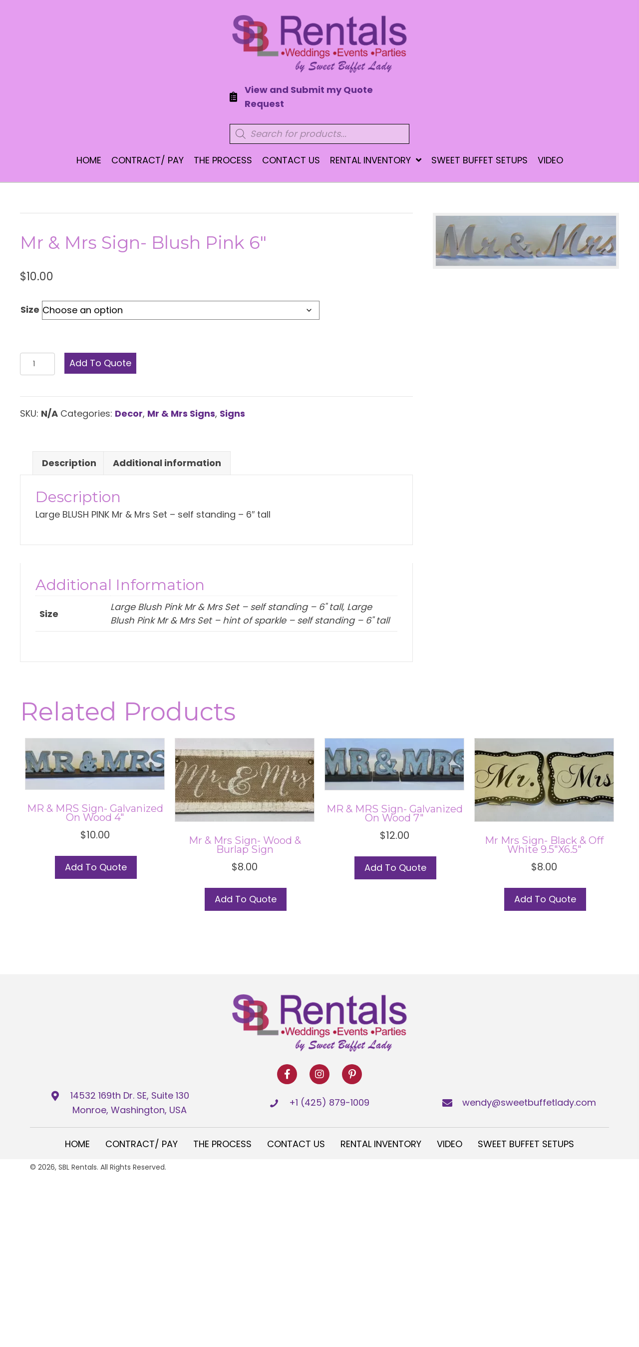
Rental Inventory (380, 1144)
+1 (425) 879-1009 (329, 1102)
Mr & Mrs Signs (181, 413)
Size (29, 309)
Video (449, 1144)
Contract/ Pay (141, 1144)
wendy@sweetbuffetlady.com (529, 1102)
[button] (287, 1074)
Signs (232, 413)
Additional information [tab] (167, 463)
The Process (222, 1144)
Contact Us (296, 1144)
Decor (129, 413)
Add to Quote (100, 363)
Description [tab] (69, 463)
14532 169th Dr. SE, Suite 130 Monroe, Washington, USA (129, 1102)
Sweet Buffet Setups (526, 1144)
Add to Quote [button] (96, 867)
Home (77, 1144)
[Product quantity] (37, 364)
